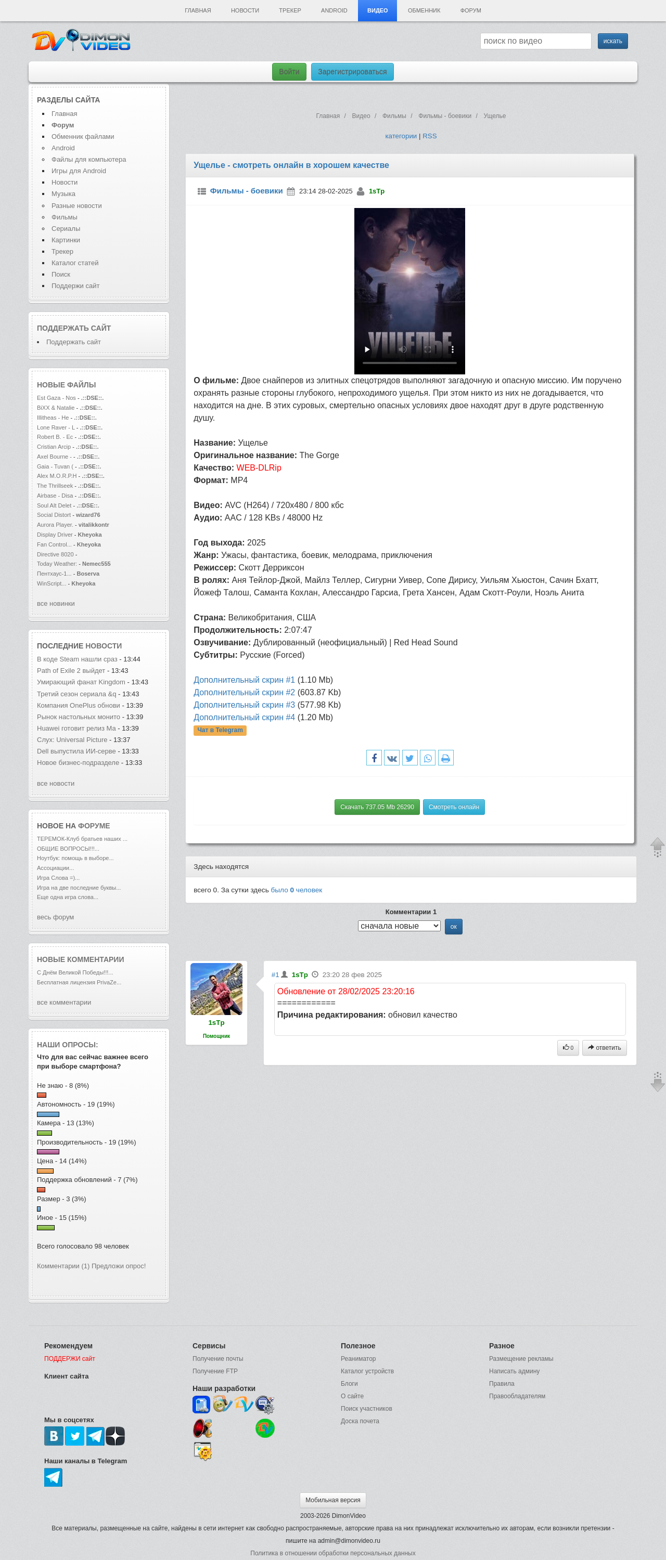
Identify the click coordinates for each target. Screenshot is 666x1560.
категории (401, 136)
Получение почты (218, 1358)
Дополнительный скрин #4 (244, 717)
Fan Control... (54, 544)
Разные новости (77, 206)
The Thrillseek (55, 486)
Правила (502, 1383)
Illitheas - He (53, 417)
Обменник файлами (83, 136)
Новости (245, 10)
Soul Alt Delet (54, 505)
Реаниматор (358, 1358)
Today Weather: (57, 564)
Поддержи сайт (75, 286)
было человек (297, 890)
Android (334, 10)
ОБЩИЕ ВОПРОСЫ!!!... (68, 849)
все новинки (56, 603)
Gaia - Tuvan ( (55, 466)
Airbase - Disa (55, 495)
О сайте (352, 1396)
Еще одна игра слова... (67, 897)
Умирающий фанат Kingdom (81, 682)
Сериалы (66, 228)
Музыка (63, 194)
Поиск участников (366, 1408)
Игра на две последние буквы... (79, 888)
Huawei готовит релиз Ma (76, 728)
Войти (289, 72)
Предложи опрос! (119, 1266)
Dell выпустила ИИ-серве (76, 751)
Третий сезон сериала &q (76, 694)
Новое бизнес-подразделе (78, 762)
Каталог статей (75, 263)
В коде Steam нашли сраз (77, 659)
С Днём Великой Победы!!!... (75, 972)
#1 (275, 975)
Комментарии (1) (63, 1266)
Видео (377, 10)
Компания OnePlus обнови (78, 705)
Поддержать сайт (74, 328)
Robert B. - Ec (55, 437)
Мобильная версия (333, 1500)
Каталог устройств (367, 1371)
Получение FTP (215, 1371)
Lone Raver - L (56, 427)
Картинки (66, 240)
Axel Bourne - (55, 456)
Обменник (424, 10)
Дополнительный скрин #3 (244, 704)
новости (103, 646)
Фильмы (65, 217)
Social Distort (54, 515)
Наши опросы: (67, 1045)
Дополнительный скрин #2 (244, 692)
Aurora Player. (55, 525)
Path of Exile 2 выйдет (72, 670)
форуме (94, 826)
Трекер (290, 10)
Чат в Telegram (220, 730)
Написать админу (514, 1371)
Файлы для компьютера (89, 159)
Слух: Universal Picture (72, 740)
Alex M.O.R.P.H (57, 476)
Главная (198, 10)
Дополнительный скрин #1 (244, 679)
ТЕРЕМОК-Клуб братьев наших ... (82, 839)
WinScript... (51, 583)
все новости (55, 783)
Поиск (61, 274)
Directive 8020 (55, 554)
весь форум (55, 917)
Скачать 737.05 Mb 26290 (377, 807)
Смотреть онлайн (454, 807)
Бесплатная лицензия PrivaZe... (79, 982)
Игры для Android (79, 171)
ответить (604, 1047)
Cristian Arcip (54, 447)
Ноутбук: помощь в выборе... (75, 858)
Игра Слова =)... (58, 878)
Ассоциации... (55, 868)
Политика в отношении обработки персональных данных (332, 1553)
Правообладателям (517, 1396)
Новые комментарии (80, 959)
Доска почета (360, 1421)
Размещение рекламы (521, 1358)
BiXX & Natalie (55, 408)
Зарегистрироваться (352, 72)
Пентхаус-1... (54, 573)
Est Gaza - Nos (56, 398)
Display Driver (55, 534)
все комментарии (64, 1002)
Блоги (349, 1383)
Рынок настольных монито (78, 717)
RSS (429, 136)
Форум (470, 10)
